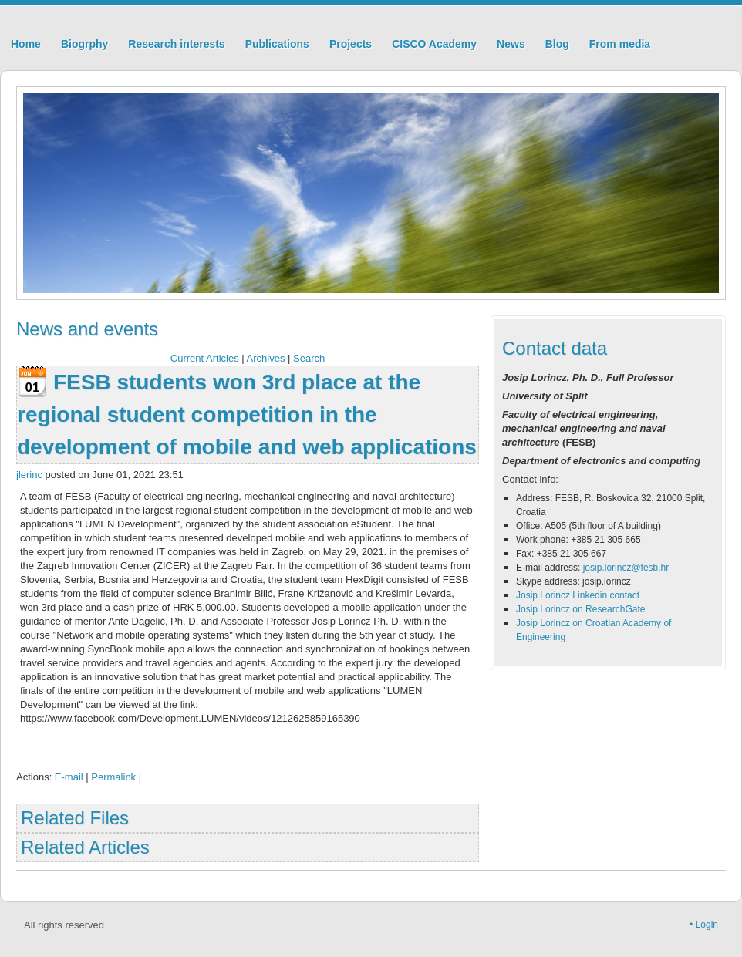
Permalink (113, 777)
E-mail (69, 777)
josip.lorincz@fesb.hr (626, 567)
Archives (266, 358)
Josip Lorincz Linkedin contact (577, 595)
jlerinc (29, 474)
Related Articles (85, 847)
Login (707, 924)
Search (309, 358)
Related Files (75, 817)
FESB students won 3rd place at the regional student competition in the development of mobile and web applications (247, 414)
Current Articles (204, 358)
